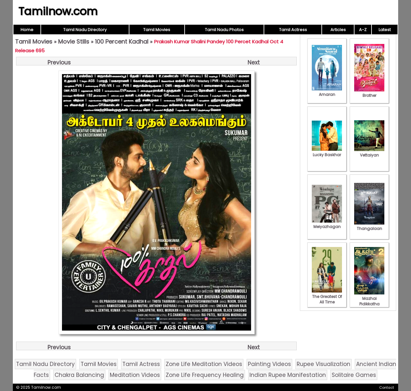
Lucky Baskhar (327, 152)
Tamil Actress (293, 30)
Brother (369, 92)
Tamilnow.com (58, 11)
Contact (386, 387)
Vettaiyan (369, 152)
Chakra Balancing (79, 375)
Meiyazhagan (327, 223)
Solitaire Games (354, 375)
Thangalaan (369, 225)
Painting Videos (269, 364)
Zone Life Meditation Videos (204, 364)
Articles (338, 30)
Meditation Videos (135, 375)
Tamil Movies (156, 30)
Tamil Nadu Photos (224, 30)
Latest (385, 30)
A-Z (363, 30)
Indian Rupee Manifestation (287, 375)
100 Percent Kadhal (121, 42)
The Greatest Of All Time (327, 296)
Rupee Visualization (323, 364)
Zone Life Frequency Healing (205, 375)
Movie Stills (73, 42)
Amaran (327, 91)
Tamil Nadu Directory (85, 30)
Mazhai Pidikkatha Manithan (369, 301)
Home (27, 30)
